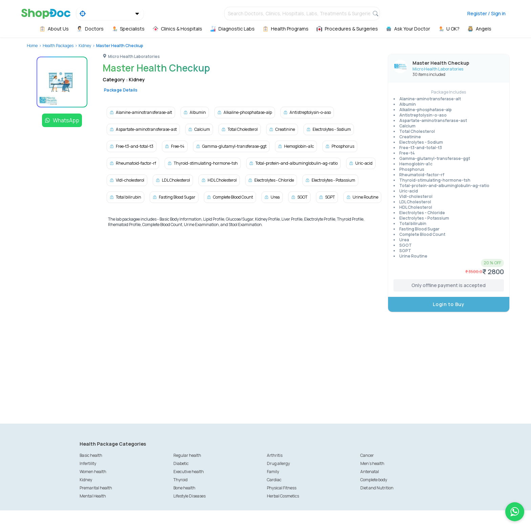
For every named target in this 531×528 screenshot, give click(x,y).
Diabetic (181, 463)
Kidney (85, 45)
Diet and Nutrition (377, 488)
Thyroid (180, 480)
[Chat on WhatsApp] (514, 511)
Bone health (184, 488)
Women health (93, 471)
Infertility (88, 463)
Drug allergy (278, 463)
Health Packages (58, 45)
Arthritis (274, 455)
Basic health (91, 455)
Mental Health (93, 496)
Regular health (187, 455)
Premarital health (96, 488)
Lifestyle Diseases (189, 496)
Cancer (367, 455)
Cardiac (274, 480)
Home (32, 45)
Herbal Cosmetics (283, 496)
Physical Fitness (281, 488)
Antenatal (369, 471)
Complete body (373, 480)
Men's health (372, 463)
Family (273, 471)
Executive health (188, 471)
